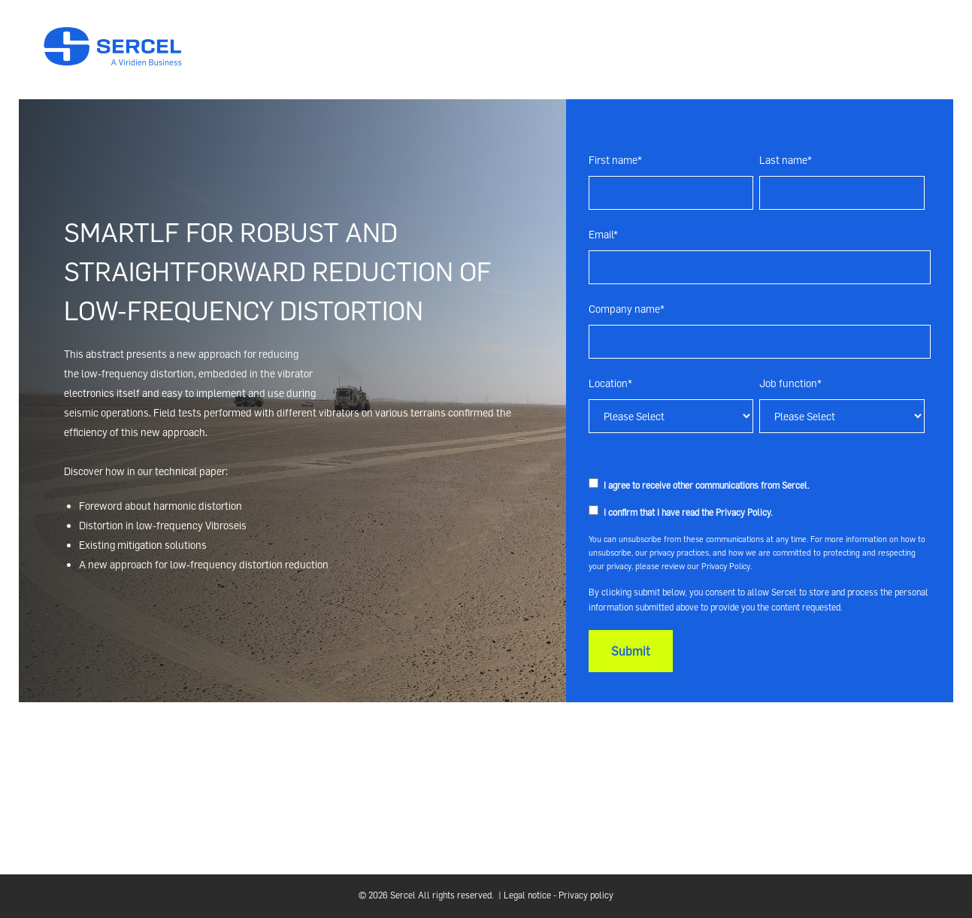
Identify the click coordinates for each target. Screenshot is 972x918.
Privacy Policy (743, 512)
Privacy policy (586, 895)
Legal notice (527, 895)
